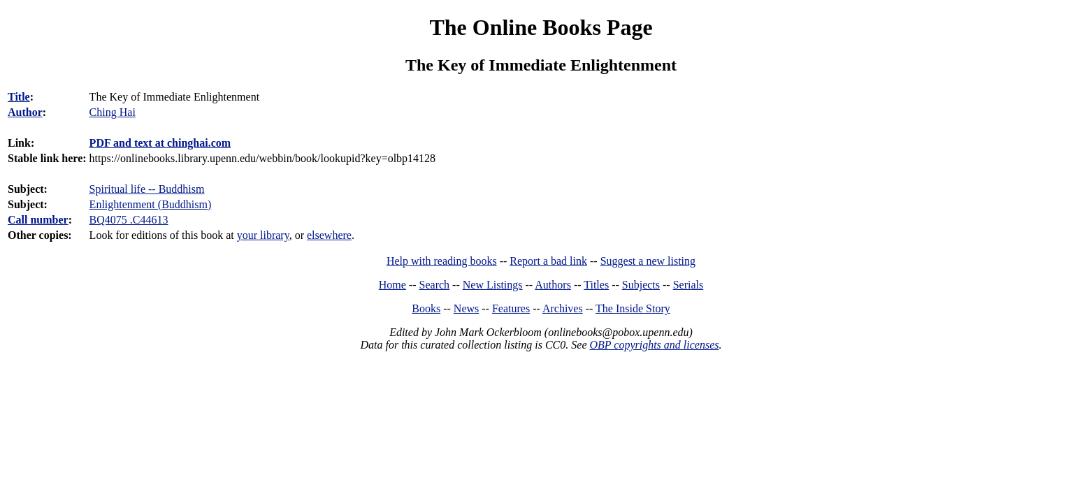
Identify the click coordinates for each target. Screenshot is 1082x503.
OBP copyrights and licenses (654, 345)
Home (392, 285)
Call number (38, 220)
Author (25, 112)
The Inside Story (633, 308)
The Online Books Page (540, 27)
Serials (688, 285)
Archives (562, 308)
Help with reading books (442, 261)
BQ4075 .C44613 (128, 220)
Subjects (641, 285)
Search (434, 285)
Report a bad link (548, 261)
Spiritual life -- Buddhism (147, 189)
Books (426, 308)
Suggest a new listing (647, 261)
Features (511, 308)
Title (19, 97)
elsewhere (329, 235)
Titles (596, 285)
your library (263, 235)
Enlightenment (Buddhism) (150, 204)
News (466, 308)
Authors (553, 285)
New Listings (493, 285)
